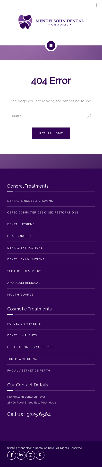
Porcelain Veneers (24, 323)
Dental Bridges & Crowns (30, 200)
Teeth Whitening (22, 359)
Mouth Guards (20, 294)
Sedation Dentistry (24, 271)
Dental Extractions (25, 247)
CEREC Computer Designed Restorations (42, 212)
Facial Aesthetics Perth (28, 370)
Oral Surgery (19, 236)
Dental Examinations (26, 259)
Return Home (51, 133)
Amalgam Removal (23, 283)
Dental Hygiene (20, 224)
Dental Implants (22, 335)
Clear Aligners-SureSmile (30, 347)
